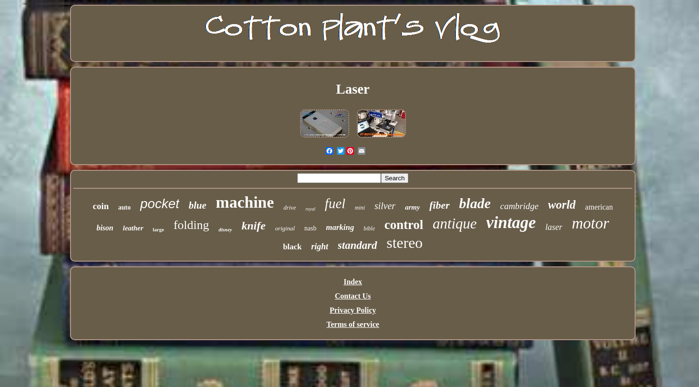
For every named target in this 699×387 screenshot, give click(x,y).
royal (311, 208)
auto (124, 207)
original (285, 228)
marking (340, 227)
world (561, 204)
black (292, 246)
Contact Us (353, 296)
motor (590, 223)
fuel (335, 203)
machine (245, 202)
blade (475, 203)
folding (191, 225)
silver (384, 206)
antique (455, 223)
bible (369, 228)
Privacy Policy (352, 310)
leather (133, 228)
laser (553, 227)
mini (360, 207)
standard (357, 245)
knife (253, 226)
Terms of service (353, 324)
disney (225, 229)
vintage (511, 222)
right (319, 246)
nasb (310, 228)
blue (197, 205)
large (158, 229)
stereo (405, 242)
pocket (159, 203)
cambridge (519, 206)
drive (289, 207)
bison (105, 228)
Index (353, 282)
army (412, 207)
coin (101, 206)
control (403, 225)
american (599, 207)
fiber (439, 205)
